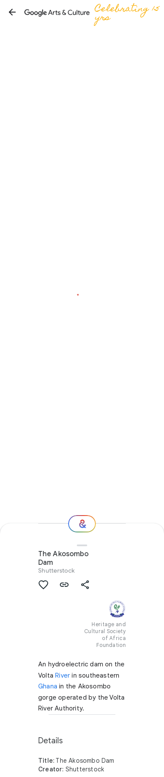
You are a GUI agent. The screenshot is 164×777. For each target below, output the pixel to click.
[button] (12, 12)
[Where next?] (82, 523)
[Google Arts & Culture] (93, 12)
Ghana (47, 686)
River (62, 675)
